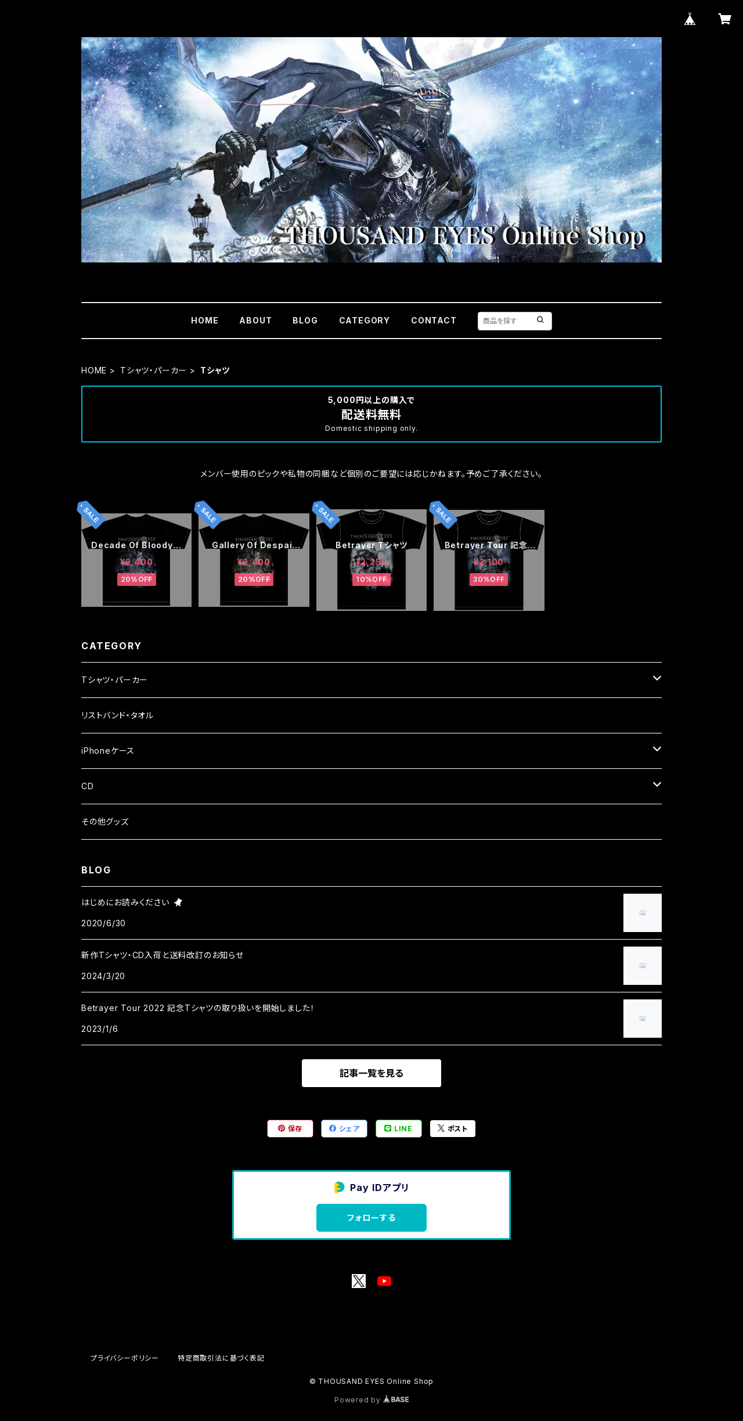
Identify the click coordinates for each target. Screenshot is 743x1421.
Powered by (371, 1399)
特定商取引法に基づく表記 (221, 1358)
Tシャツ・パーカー (153, 370)
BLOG (305, 320)
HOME (204, 320)
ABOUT (255, 320)
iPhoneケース (108, 751)
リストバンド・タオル (117, 715)
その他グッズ (105, 821)
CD (87, 786)
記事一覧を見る (371, 1073)
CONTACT (434, 320)
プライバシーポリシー (125, 1358)
